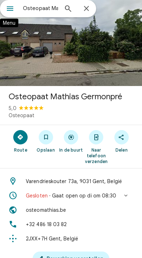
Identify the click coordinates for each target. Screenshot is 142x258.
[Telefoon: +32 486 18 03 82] (71, 224)
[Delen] (121, 141)
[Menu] (10, 9)
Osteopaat (21, 115)
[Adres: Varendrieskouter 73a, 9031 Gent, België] (71, 181)
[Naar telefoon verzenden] (96, 146)
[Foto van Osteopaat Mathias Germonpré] (71, 43)
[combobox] (40, 8)
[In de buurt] (71, 141)
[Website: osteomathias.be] (71, 210)
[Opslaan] (45, 141)
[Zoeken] (68, 9)
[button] (71, 195)
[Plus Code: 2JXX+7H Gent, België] (71, 238)
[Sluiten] (86, 9)
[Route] (20, 141)
